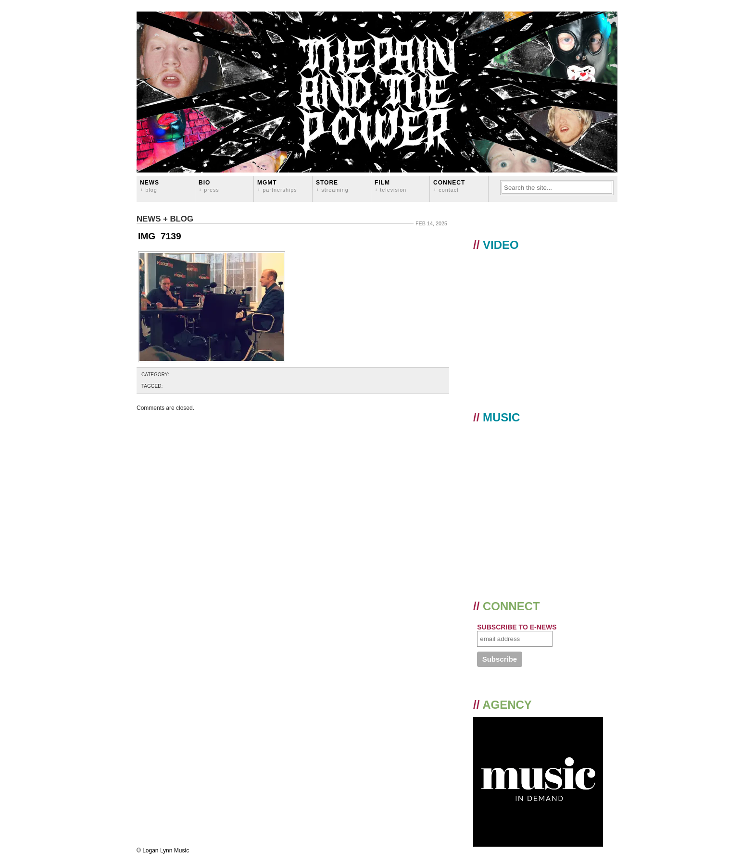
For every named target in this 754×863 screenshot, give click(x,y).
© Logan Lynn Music (163, 850)
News (149, 185)
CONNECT (449, 185)
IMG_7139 (159, 236)
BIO (209, 185)
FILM (390, 185)
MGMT (277, 185)
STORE (332, 185)
